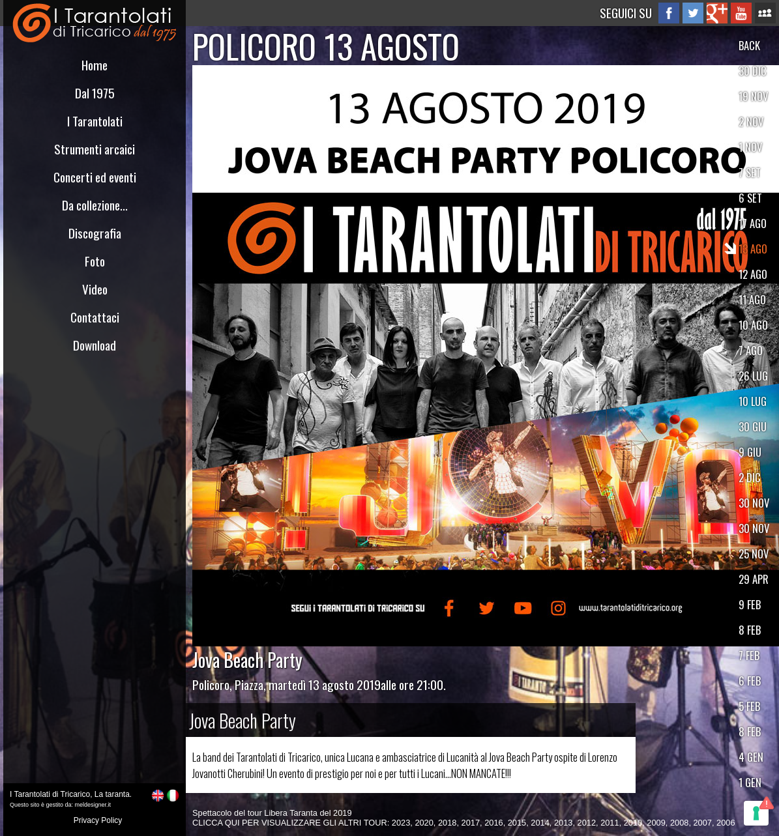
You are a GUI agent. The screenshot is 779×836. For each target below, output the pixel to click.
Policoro (210, 684)
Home (94, 64)
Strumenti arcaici (94, 148)
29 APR (754, 579)
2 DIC (750, 477)
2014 (540, 823)
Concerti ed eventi (94, 176)
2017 (471, 823)
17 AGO (753, 223)
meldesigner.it (93, 804)
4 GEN (751, 757)
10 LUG (753, 401)
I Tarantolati (95, 120)
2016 (493, 823)
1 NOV (750, 147)
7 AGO (751, 350)
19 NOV (753, 96)
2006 (725, 823)
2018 (447, 823)
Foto (95, 261)
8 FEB (750, 630)
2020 (424, 823)
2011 (609, 823)
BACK (749, 45)
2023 (401, 823)
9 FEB (750, 604)
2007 (703, 823)
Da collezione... (95, 204)
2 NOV (751, 121)
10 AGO (753, 325)
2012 (587, 823)
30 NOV (754, 503)
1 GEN (750, 782)
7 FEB (749, 655)
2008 (679, 823)
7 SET (750, 172)
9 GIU (750, 452)
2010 (633, 823)
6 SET (750, 198)
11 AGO (752, 299)
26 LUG (753, 376)
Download (94, 345)
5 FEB (749, 706)
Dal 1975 (95, 92)
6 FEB (750, 680)
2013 (563, 823)
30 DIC (753, 71)
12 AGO (753, 274)
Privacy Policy (98, 820)
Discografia (94, 232)
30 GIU (753, 426)
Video (95, 289)
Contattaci (94, 317)
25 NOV (754, 553)
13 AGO (753, 248)
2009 (656, 823)
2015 (517, 823)
